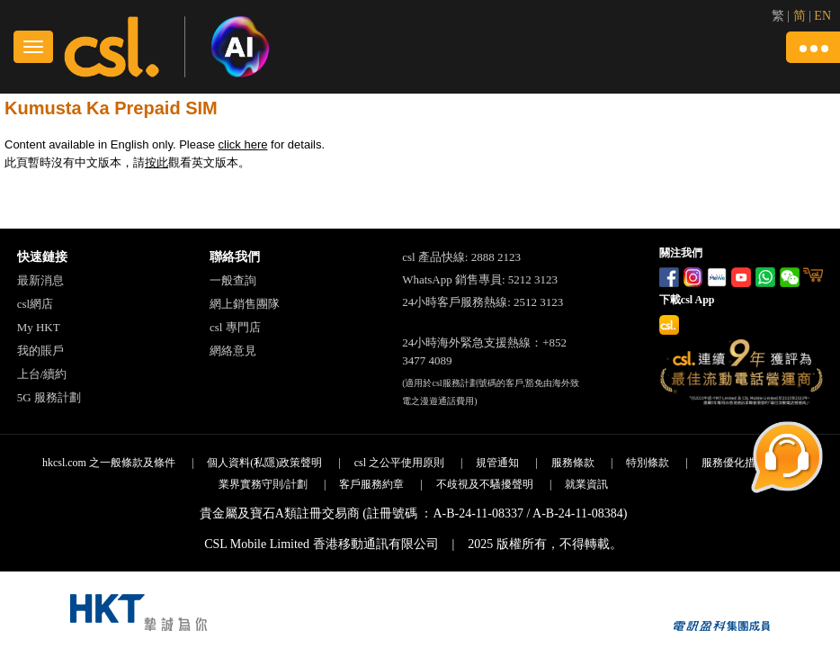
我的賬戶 (40, 350)
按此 (156, 162)
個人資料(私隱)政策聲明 (264, 462)
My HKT (38, 327)
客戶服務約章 (371, 484)
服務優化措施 (733, 462)
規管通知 (497, 462)
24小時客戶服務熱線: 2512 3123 (482, 302)
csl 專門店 (235, 327)
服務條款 (572, 462)
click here (243, 144)
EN (822, 15)
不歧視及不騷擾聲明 (484, 484)
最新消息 (40, 280)
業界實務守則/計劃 (263, 484)
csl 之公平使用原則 (399, 462)
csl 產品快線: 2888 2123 (461, 257)
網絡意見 (233, 350)
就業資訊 (586, 484)
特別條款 (647, 462)
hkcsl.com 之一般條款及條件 (108, 462)
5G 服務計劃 (49, 397)
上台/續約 (42, 374)
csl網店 (35, 303)
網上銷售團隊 (245, 303)
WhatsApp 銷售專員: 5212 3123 (480, 279)
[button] (813, 47)
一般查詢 (233, 280)
